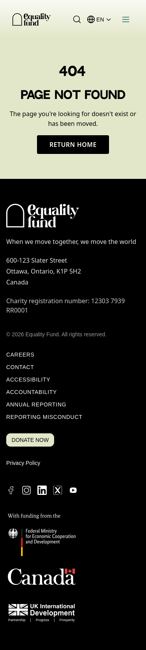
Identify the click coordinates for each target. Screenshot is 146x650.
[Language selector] (104, 19)
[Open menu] (126, 19)
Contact (20, 367)
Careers (20, 354)
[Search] (77, 19)
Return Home (73, 144)
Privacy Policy (23, 463)
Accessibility (28, 379)
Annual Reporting (36, 404)
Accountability (31, 392)
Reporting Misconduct (44, 417)
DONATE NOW (30, 440)
